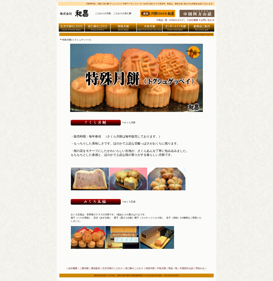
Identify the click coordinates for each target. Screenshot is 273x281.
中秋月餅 (161, 268)
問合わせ (200, 268)
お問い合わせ (207, 20)
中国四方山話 (186, 268)
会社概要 (193, 20)
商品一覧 (172, 268)
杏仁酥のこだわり (134, 268)
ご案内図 (84, 268)
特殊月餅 (150, 268)
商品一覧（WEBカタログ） (172, 20)
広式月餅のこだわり (112, 268)
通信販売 (95, 268)
